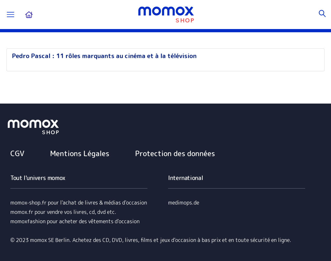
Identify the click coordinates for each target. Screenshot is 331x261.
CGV (17, 153)
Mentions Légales (79, 153)
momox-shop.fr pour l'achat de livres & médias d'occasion (78, 202)
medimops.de (183, 202)
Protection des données (175, 153)
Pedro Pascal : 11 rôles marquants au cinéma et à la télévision (104, 55)
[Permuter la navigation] (10, 14)
